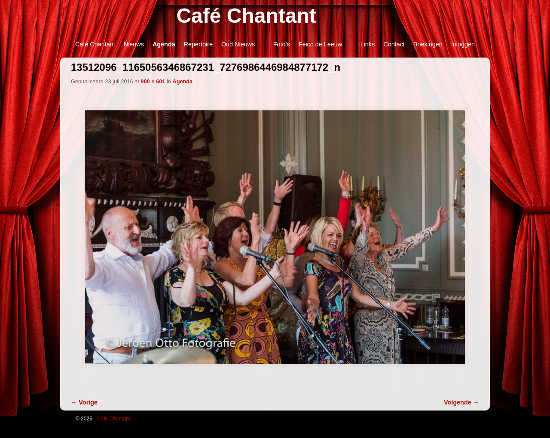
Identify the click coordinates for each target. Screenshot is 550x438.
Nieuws (134, 44)
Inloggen (463, 44)
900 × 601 (153, 81)
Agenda (164, 44)
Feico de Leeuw (322, 46)
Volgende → (461, 402)
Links (368, 44)
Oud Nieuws (240, 46)
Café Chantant (246, 15)
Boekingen (428, 44)
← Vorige (84, 402)
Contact (394, 44)
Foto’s (281, 44)
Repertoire (198, 44)
